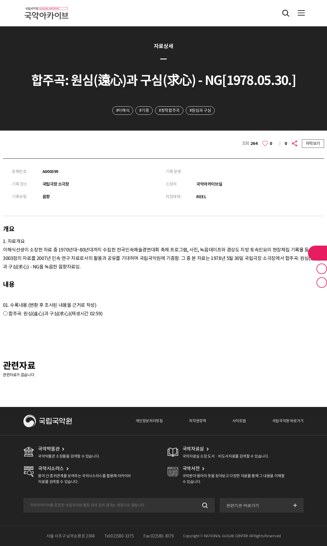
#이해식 (122, 110)
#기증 (144, 110)
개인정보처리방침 (149, 420)
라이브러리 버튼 (317, 253)
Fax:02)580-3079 (158, 536)
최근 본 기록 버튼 (321, 282)
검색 (204, 505)
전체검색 (286, 13)
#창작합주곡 (169, 110)
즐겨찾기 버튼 (321, 268)
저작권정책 (197, 420)
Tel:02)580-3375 (119, 536)
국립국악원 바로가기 (288, 420)
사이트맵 (239, 420)
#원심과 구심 (200, 110)
